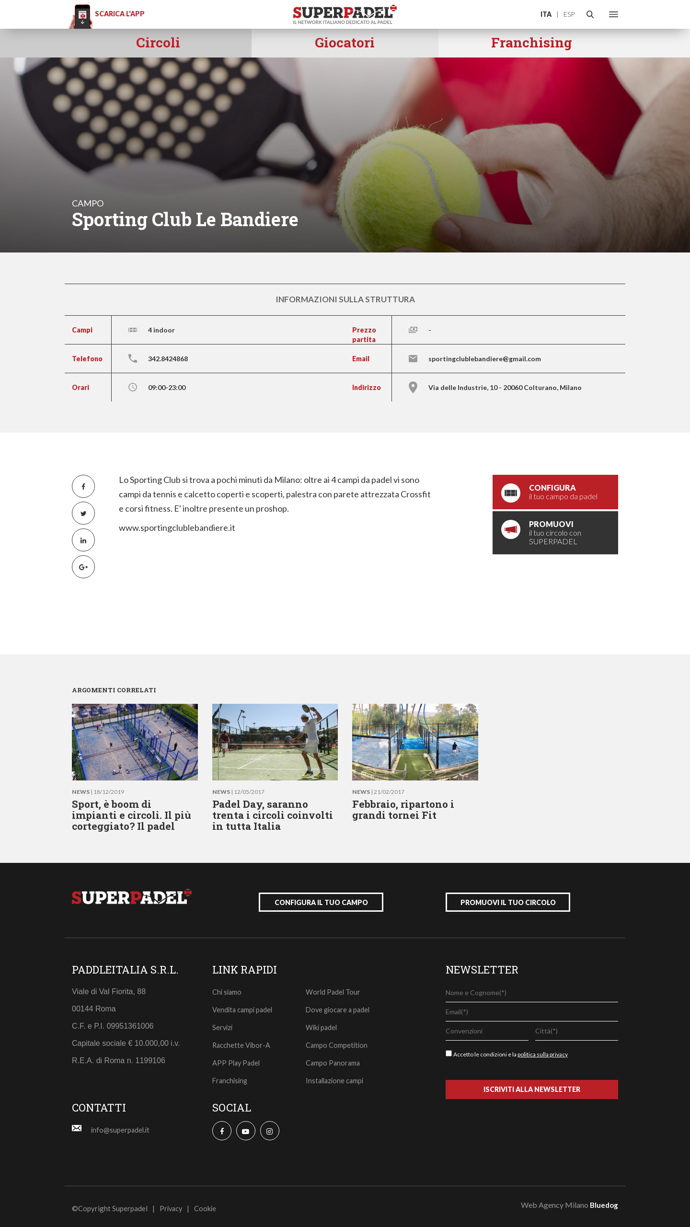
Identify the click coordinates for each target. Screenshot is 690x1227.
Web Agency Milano (554, 1200)
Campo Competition (337, 1041)
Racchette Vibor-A (242, 1041)
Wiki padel (322, 1023)
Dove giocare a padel (339, 1005)
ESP (569, 14)
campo (88, 203)
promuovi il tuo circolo (508, 898)
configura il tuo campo (321, 898)
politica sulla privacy (543, 1050)
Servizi (223, 1023)
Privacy (172, 1204)
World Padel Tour (334, 988)
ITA (546, 14)
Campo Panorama (334, 1059)
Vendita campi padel (243, 1005)
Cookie (207, 1204)
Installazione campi (336, 1076)
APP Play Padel (237, 1059)
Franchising (231, 1076)
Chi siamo (227, 988)
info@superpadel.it (121, 1126)
